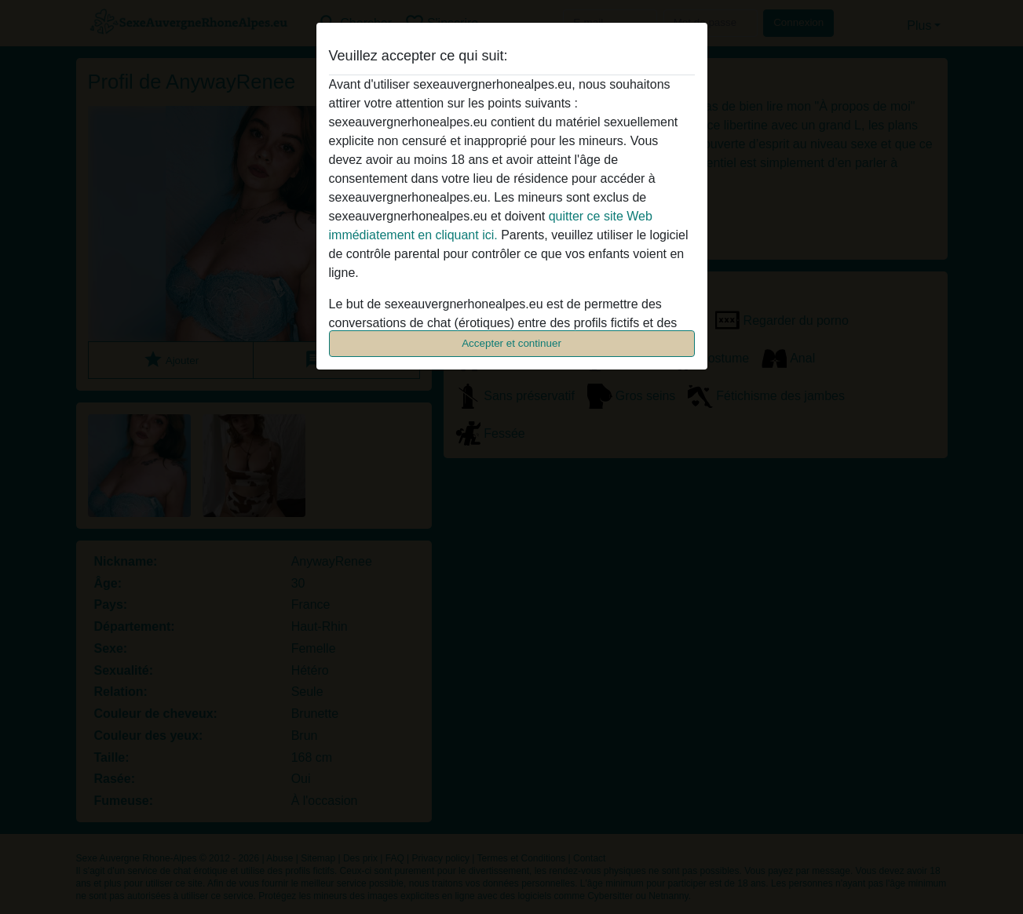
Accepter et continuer (511, 343)
